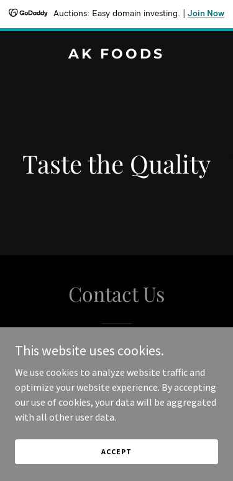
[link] (116, 55)
